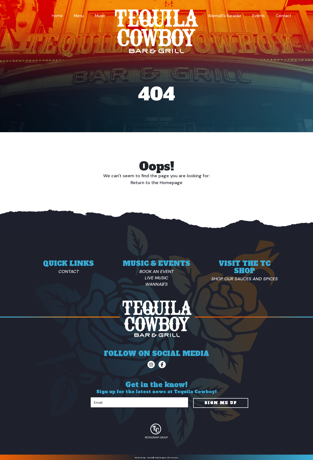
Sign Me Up (220, 401)
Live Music (156, 278)
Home (57, 15)
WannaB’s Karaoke (224, 15)
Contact (283, 15)
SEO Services (172, 457)
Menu (79, 15)
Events (258, 15)
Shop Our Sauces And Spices (244, 279)
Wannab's (156, 284)
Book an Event (156, 271)
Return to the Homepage (156, 183)
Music (100, 15)
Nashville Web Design (156, 457)
